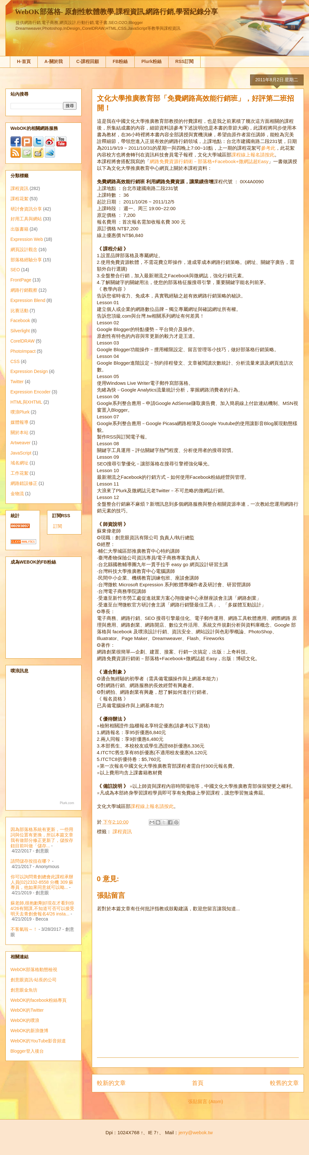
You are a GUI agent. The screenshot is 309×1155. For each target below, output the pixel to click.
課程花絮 (19, 198)
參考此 (268, 148)
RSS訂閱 (184, 61)
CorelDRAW (23, 341)
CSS (15, 361)
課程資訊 (122, 831)
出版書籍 (19, 229)
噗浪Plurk (20, 412)
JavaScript (21, 452)
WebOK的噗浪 (25, 1020)
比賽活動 (19, 310)
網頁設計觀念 (24, 249)
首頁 (197, 1083)
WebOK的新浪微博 (30, 1030)
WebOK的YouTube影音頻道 (38, 1040)
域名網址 (19, 462)
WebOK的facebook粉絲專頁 (39, 1000)
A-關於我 (53, 61)
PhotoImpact (23, 351)
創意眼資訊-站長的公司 (34, 979)
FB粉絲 (120, 61)
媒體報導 (19, 422)
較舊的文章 (284, 1083)
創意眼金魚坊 (24, 990)
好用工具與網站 (26, 218)
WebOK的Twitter (27, 1010)
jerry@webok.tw (195, 1132)
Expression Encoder (31, 391)
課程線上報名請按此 (252, 154)
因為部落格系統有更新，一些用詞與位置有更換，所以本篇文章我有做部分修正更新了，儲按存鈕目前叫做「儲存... (42, 837)
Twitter (17, 381)
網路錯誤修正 (24, 483)
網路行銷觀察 (24, 290)
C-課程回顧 (87, 61)
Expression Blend (28, 300)
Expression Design (29, 371)
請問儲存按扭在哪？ (31, 861)
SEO (15, 269)
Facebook (20, 320)
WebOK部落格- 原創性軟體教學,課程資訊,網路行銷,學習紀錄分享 (116, 12)
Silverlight (20, 330)
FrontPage (21, 279)
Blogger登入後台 (27, 1051)
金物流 (17, 493)
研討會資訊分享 (26, 208)
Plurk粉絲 (151, 61)
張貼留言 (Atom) (205, 1101)
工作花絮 (19, 473)
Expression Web (27, 239)
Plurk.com (67, 803)
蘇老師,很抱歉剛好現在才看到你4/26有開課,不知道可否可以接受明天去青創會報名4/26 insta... (43, 908)
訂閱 (57, 526)
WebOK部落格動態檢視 (34, 969)
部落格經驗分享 (26, 259)
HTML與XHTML (27, 402)
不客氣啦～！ (24, 929)
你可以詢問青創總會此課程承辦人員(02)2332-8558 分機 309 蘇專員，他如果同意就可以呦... (42, 882)
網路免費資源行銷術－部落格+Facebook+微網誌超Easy (209, 161)
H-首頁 (24, 61)
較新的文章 (111, 1083)
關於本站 (19, 432)
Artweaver (21, 442)
